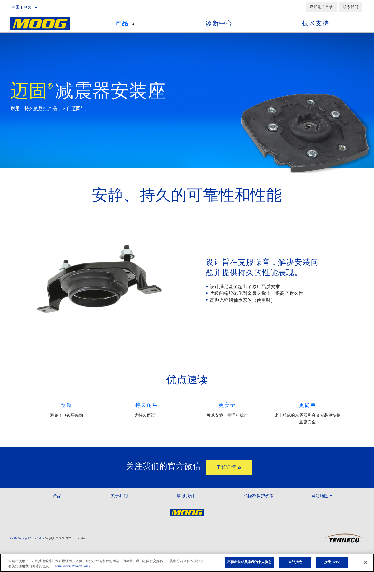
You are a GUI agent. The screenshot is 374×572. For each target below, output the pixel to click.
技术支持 (315, 24)
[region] (187, 563)
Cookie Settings (19, 538)
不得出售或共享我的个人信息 (249, 562)
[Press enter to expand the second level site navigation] (133, 24)
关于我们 (119, 496)
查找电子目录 (321, 7)
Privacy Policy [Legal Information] (81, 566)
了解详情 (226, 467)
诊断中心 (219, 24)
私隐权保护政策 (258, 496)
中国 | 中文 (22, 7)
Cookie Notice (37, 538)
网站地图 (322, 496)
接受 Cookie (332, 562)
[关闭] (365, 562)
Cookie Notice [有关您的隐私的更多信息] (62, 566)
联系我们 (350, 7)
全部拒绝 (295, 562)
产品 (122, 24)
